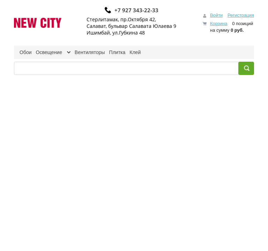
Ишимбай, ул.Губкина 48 (116, 32)
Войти (216, 15)
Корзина (219, 23)
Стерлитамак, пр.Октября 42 (121, 19)
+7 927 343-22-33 (136, 10)
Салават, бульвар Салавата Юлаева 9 (131, 26)
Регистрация (241, 15)
